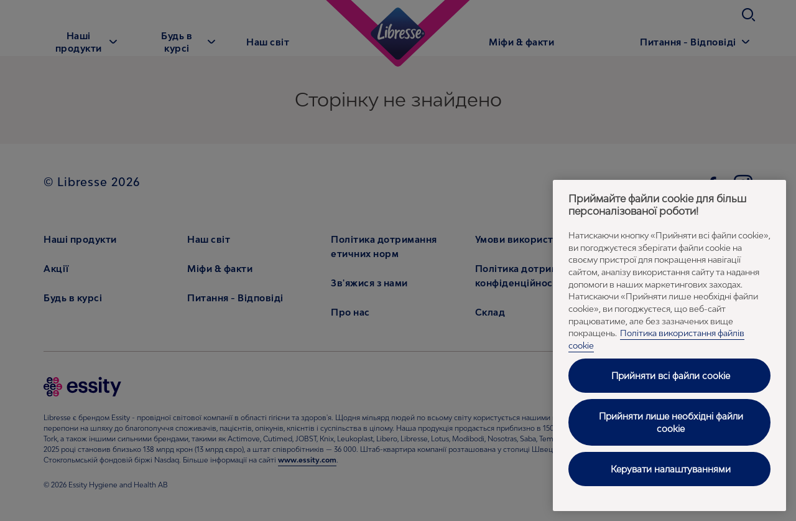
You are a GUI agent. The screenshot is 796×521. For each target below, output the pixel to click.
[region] (669, 345)
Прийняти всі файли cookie (670, 375)
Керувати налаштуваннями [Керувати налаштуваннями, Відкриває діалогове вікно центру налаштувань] (671, 469)
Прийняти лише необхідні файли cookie (671, 422)
